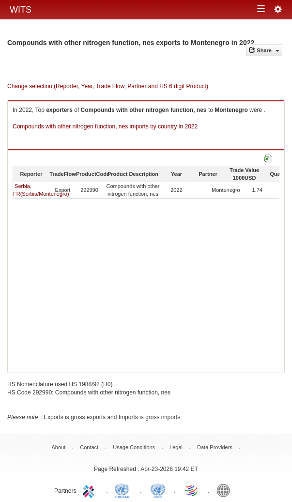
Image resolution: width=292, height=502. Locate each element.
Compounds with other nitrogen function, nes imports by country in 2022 (105, 126)
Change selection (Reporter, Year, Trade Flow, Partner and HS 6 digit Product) (107, 86)
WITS (20, 10)
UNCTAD (124, 490)
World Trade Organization (191, 490)
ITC (90, 490)
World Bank (225, 490)
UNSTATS (158, 490)
